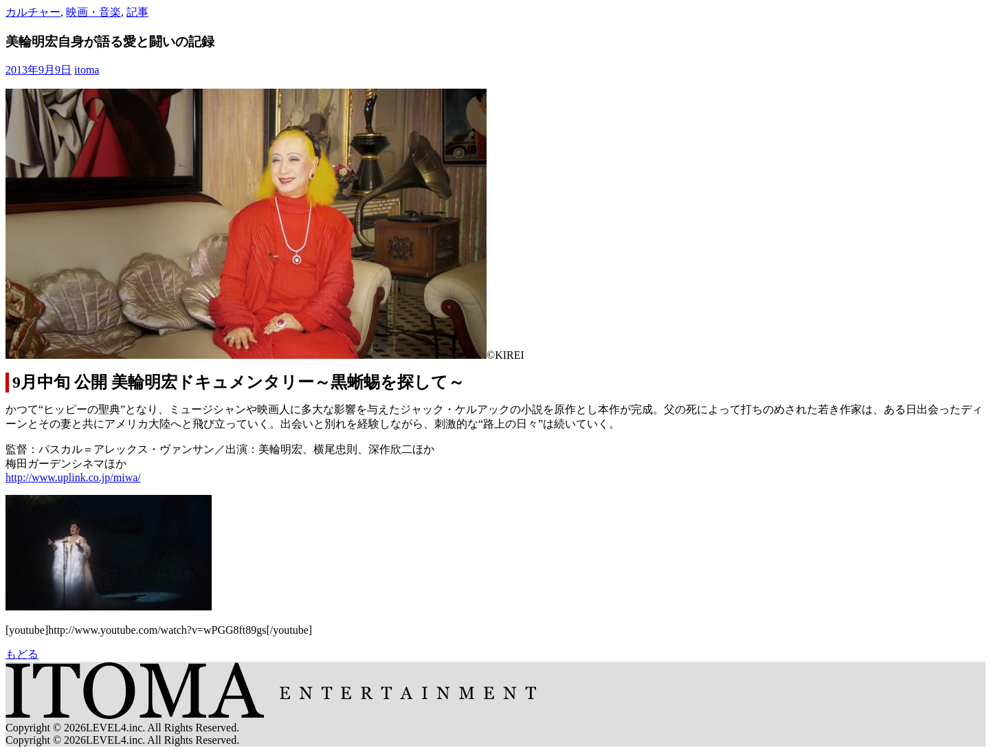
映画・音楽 (93, 12)
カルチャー (32, 12)
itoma (86, 70)
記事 (137, 12)
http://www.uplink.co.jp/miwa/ (73, 477)
